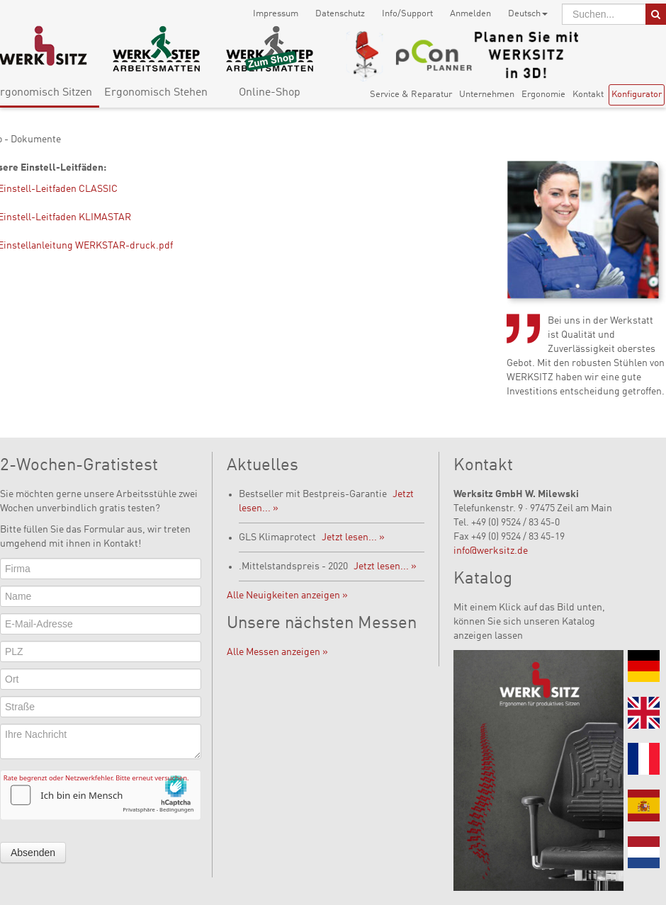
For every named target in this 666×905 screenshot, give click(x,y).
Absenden (33, 852)
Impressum (275, 13)
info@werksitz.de (490, 551)
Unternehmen (486, 94)
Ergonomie (543, 94)
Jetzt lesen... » (353, 537)
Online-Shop (269, 92)
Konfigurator (636, 94)
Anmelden (470, 13)
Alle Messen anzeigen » (277, 652)
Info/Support (407, 13)
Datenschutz (340, 13)
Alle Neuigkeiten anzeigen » (287, 596)
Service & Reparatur (411, 94)
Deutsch (528, 13)
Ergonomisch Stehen (156, 92)
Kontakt (588, 94)
